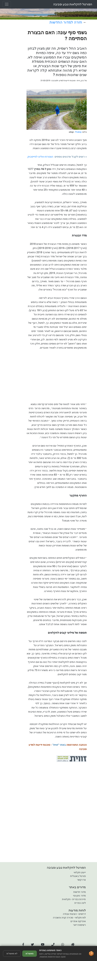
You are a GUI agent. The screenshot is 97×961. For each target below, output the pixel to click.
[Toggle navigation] (6, 4)
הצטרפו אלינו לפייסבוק (40, 156)
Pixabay (78, 132)
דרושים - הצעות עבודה (74, 913)
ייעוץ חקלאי (80, 872)
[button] (23, 944)
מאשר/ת (29, 953)
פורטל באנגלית (78, 876)
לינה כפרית (80, 902)
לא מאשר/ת (12, 953)
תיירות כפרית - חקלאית (74, 899)
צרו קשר (81, 879)
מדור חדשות (79, 891)
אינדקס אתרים (78, 921)
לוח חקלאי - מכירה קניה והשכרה (69, 917)
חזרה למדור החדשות (66, 22)
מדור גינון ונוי (79, 895)
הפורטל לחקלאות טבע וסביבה (72, 4)
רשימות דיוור (79, 924)
